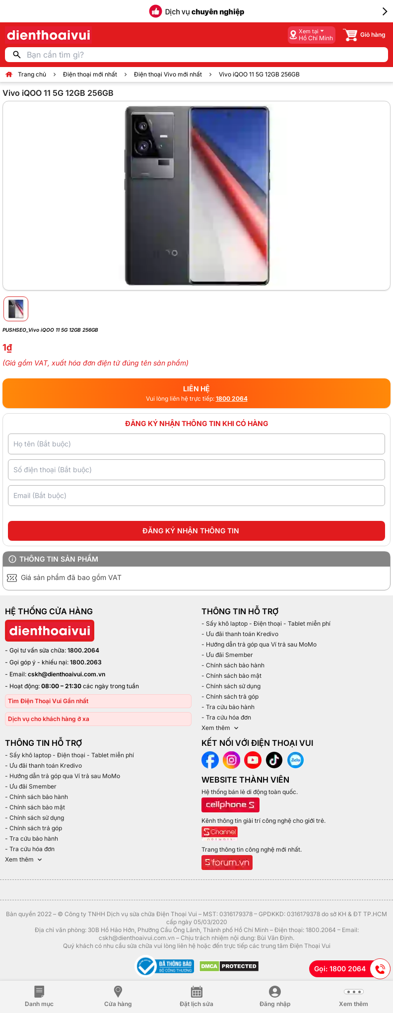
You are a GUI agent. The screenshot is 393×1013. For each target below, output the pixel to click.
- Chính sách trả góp (230, 696)
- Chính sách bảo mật (231, 675)
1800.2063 (86, 662)
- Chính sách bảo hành (232, 665)
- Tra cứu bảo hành (228, 707)
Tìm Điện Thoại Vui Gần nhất (48, 701)
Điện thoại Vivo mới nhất (168, 74)
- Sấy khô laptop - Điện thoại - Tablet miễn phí (265, 623)
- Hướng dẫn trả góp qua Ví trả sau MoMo (259, 644)
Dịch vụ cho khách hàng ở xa (48, 719)
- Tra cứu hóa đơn (226, 717)
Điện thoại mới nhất (90, 74)
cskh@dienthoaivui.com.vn (66, 674)
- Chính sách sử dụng (231, 686)
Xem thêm (220, 728)
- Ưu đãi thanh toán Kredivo (239, 634)
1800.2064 (83, 650)
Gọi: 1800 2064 (352, 968)
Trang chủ (32, 74)
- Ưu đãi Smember (227, 654)
